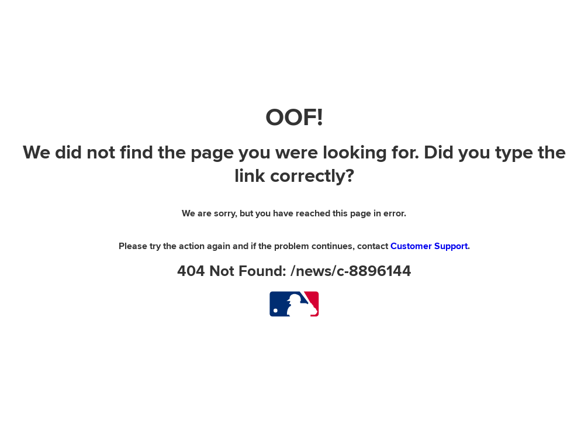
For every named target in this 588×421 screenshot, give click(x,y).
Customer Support (429, 246)
